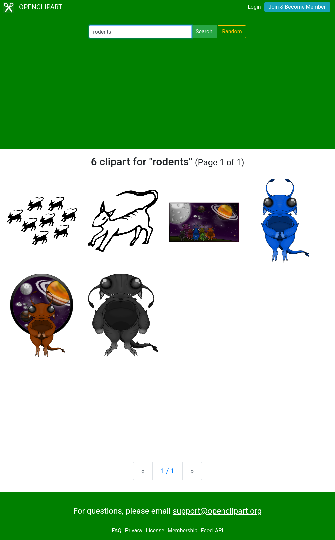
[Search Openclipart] (140, 31)
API (219, 530)
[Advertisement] (167, 94)
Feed (207, 530)
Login (254, 7)
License (155, 530)
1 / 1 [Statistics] (167, 471)
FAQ (116, 530)
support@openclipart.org (217, 511)
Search (204, 31)
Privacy (134, 530)
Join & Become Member (297, 7)
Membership (182, 530)
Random (232, 31)
